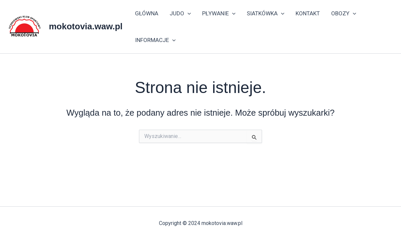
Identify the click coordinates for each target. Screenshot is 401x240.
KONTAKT (308, 13)
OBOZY (343, 13)
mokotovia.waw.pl (86, 26)
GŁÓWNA (146, 13)
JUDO (180, 13)
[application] (187, 13)
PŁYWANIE (218, 13)
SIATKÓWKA (265, 13)
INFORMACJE (155, 40)
